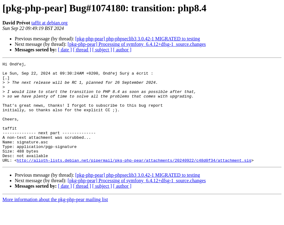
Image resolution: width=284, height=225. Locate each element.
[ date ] (65, 49)
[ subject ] (102, 49)
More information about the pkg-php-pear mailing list (55, 219)
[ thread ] (82, 49)
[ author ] (122, 49)
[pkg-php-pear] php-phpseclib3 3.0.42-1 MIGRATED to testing (137, 38)
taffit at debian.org (49, 22)
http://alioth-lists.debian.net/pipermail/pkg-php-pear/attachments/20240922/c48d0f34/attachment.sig (134, 180)
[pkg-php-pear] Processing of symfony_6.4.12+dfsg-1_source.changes (136, 44)
